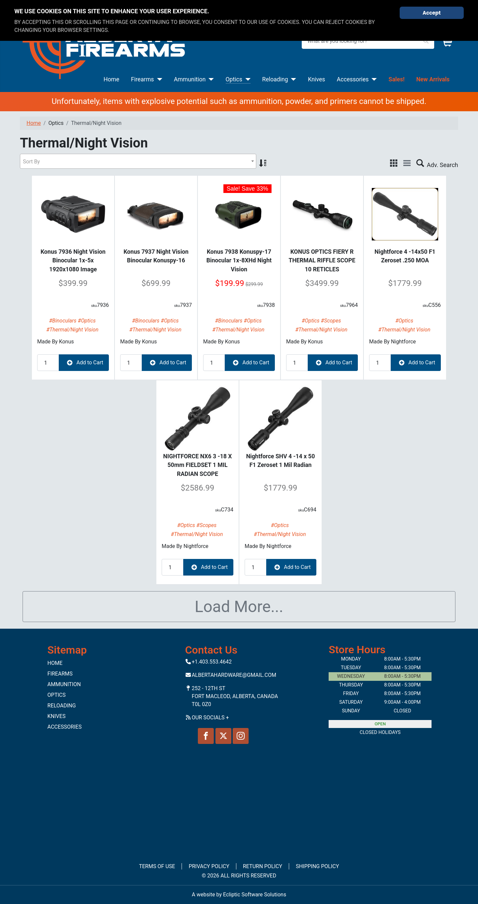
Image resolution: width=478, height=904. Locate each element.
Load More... (239, 606)
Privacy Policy (209, 866)
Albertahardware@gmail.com (234, 675)
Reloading (275, 79)
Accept (432, 12)
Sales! (397, 79)
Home (111, 79)
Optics (234, 79)
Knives (316, 79)
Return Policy (262, 866)
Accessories (352, 79)
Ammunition (190, 79)
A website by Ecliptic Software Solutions (239, 894)
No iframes (239, 799)
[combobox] (138, 161)
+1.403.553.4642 (212, 662)
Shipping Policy (317, 866)
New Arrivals (432, 79)
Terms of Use (157, 866)
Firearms (142, 79)
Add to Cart (83, 362)
